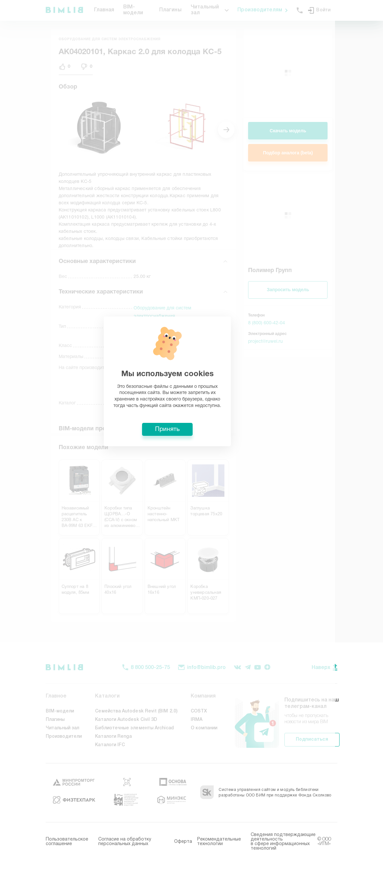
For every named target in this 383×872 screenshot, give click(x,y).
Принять (191, 484)
